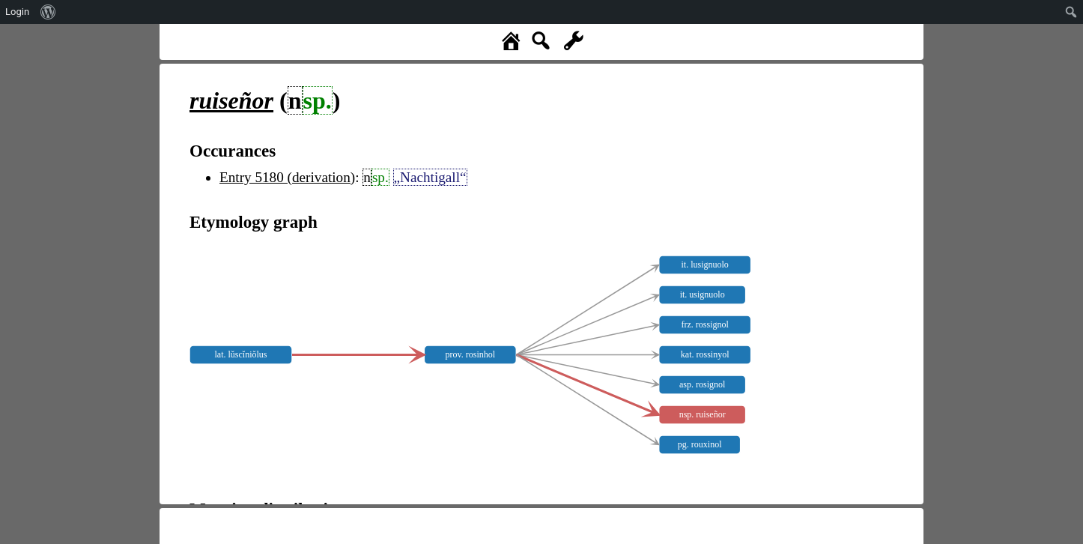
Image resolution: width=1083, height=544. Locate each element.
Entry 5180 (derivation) (287, 177)
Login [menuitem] (17, 11)
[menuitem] (48, 12)
